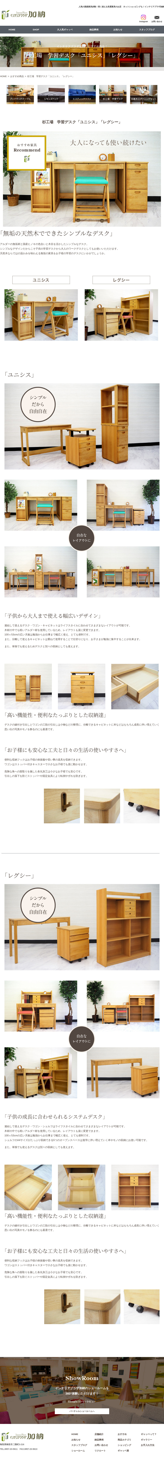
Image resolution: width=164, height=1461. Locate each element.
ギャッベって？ (149, 1435)
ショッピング (124, 1446)
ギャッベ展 (123, 1451)
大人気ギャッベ (65, 29)
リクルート (100, 1451)
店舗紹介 (99, 1435)
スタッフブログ (147, 29)
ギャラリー (146, 1440)
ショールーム (78, 1451)
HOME (12, 29)
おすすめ (122, 1435)
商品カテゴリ (124, 1440)
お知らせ (117, 29)
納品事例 (93, 29)
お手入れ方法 (147, 1446)
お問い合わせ (101, 1446)
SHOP (36, 29)
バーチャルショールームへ (82, 1411)
